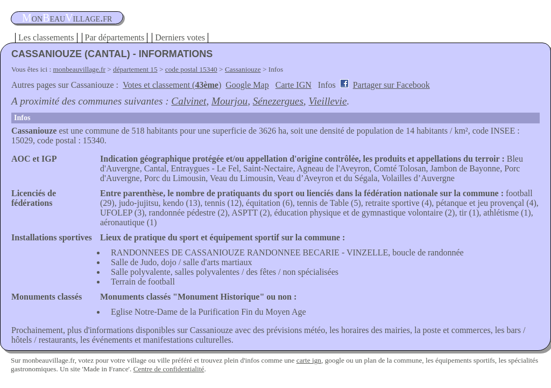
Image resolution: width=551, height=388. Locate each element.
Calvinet (188, 101)
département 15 (135, 69)
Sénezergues (278, 101)
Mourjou (229, 101)
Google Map (247, 84)
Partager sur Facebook (391, 84)
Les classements (46, 37)
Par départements (115, 37)
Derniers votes (180, 37)
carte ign (308, 360)
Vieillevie (327, 101)
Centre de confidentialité (168, 369)
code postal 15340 (191, 69)
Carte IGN (294, 84)
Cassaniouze (243, 69)
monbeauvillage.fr (79, 69)
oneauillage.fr (67, 18)
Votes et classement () (172, 84)
